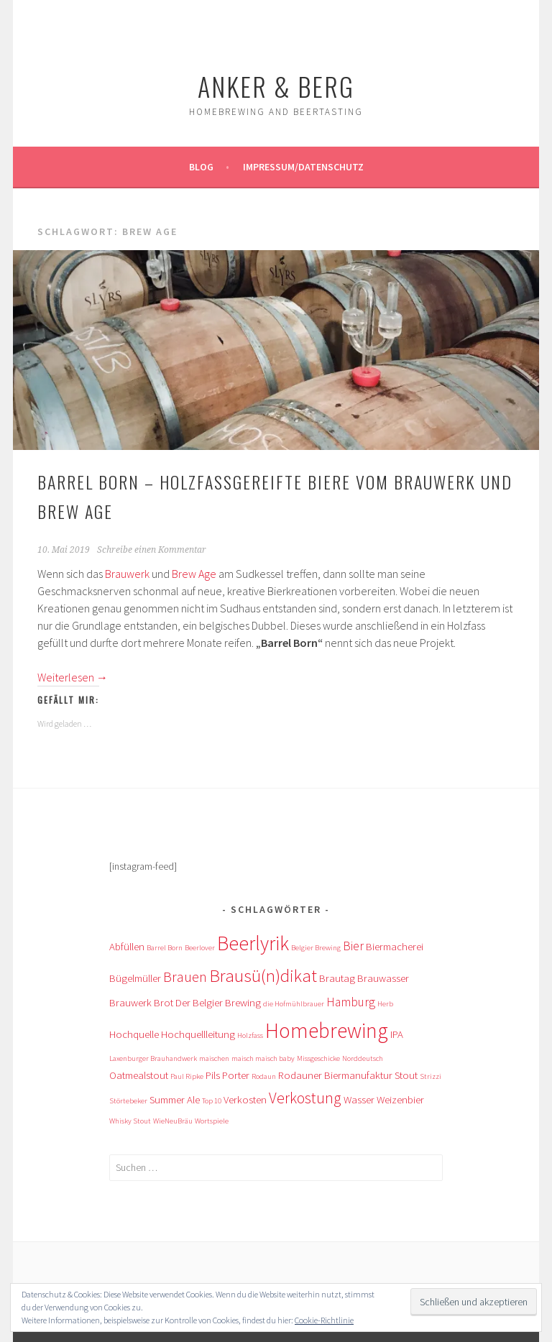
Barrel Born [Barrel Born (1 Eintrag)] (165, 947)
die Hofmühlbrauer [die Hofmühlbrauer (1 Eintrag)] (293, 1003)
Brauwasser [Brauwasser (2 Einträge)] (383, 978)
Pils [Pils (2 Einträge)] (213, 1075)
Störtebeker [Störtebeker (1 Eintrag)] (128, 1101)
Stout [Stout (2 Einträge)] (406, 1075)
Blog (201, 166)
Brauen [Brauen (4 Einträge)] (185, 976)
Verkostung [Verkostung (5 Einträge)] (305, 1098)
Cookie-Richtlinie (324, 1320)
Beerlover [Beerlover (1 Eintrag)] (200, 947)
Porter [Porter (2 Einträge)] (235, 1075)
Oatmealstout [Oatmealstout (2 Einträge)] (138, 1075)
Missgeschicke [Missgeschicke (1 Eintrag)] (318, 1058)
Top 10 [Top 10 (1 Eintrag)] (211, 1101)
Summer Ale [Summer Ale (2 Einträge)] (175, 1099)
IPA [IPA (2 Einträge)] (396, 1034)
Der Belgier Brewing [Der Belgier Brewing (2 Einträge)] (218, 1002)
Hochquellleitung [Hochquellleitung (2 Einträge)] (198, 1034)
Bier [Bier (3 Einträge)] (353, 946)
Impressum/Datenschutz (303, 166)
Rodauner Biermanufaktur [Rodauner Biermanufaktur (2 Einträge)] (335, 1075)
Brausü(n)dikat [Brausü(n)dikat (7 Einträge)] (263, 976)
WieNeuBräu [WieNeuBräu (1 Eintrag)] (173, 1121)
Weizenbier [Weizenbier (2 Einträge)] (400, 1099)
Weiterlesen (72, 677)
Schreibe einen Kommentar (151, 550)
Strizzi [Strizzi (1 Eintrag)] (430, 1076)
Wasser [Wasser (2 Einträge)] (359, 1099)
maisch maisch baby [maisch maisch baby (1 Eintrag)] (263, 1058)
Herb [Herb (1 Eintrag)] (385, 1003)
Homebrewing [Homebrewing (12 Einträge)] (326, 1030)
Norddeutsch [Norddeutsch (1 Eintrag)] (362, 1058)
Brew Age (194, 573)
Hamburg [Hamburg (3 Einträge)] (350, 1002)
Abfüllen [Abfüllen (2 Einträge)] (126, 946)
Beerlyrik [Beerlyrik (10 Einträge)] (253, 943)
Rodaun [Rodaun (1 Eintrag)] (264, 1076)
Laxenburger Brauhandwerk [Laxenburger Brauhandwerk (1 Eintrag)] (153, 1058)
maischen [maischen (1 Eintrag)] (214, 1058)
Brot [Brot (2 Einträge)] (163, 1002)
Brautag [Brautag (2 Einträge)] (337, 978)
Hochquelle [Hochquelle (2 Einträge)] (134, 1034)
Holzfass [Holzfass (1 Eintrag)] (250, 1035)
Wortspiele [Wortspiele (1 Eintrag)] (212, 1121)
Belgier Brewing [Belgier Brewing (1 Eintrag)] (316, 947)
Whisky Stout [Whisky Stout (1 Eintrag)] (130, 1121)
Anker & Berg (276, 86)
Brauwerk (127, 573)
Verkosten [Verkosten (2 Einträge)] (245, 1099)
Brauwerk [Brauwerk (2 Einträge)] (130, 1002)
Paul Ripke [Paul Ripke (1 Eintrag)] (186, 1076)
